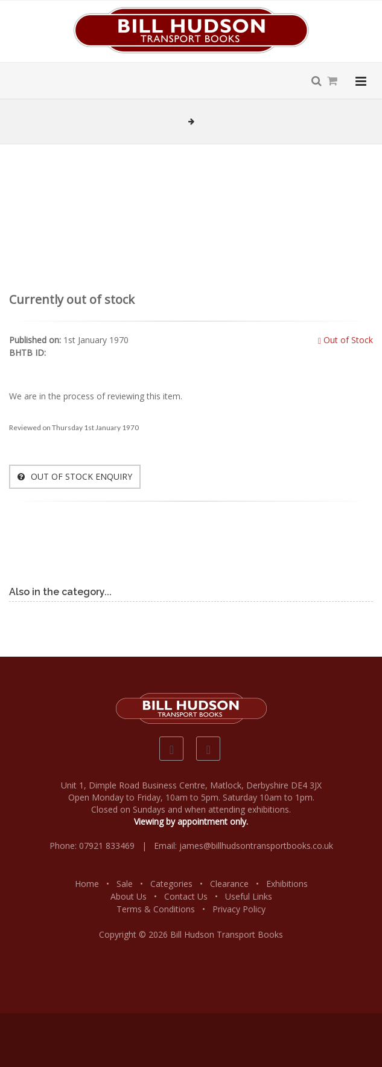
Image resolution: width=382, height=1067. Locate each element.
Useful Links (248, 896)
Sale (124, 883)
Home (87, 883)
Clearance (229, 883)
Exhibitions (287, 883)
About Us (128, 896)
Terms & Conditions (155, 909)
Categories (171, 883)
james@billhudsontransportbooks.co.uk (256, 845)
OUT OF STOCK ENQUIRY (75, 476)
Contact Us (186, 896)
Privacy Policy (239, 909)
